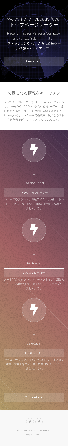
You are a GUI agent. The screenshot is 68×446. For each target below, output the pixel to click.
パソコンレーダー (34, 272)
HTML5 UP (38, 434)
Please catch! (34, 61)
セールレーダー (34, 353)
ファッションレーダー (34, 192)
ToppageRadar (34, 397)
